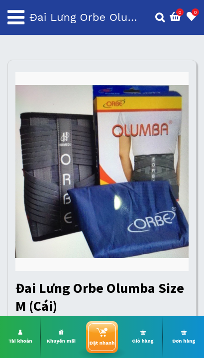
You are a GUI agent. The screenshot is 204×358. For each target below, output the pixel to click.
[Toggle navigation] (15, 17)
